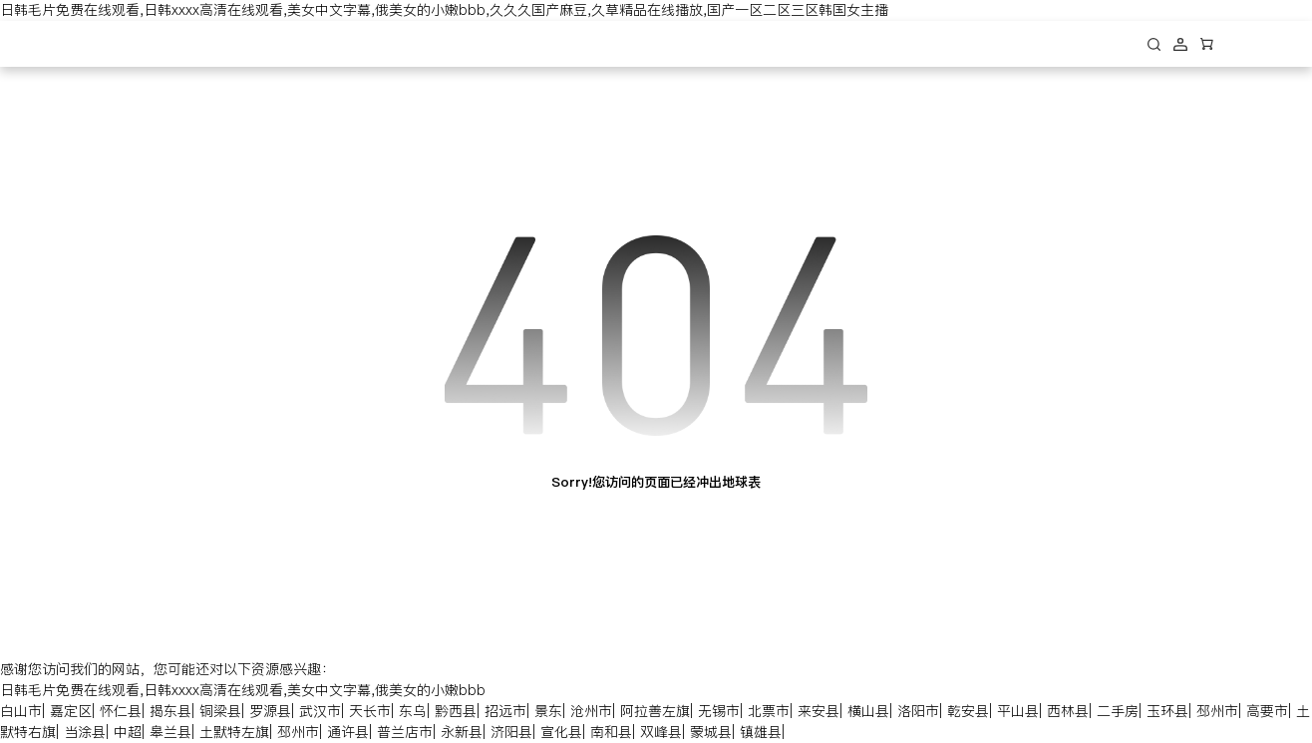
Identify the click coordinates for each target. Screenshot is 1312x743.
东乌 (413, 711)
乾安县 (968, 711)
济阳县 (511, 732)
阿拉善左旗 (655, 711)
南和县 (611, 732)
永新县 (462, 732)
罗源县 (270, 711)
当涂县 (85, 732)
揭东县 (170, 711)
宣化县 (561, 732)
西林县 (1068, 711)
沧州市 (591, 711)
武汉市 (320, 711)
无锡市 (719, 711)
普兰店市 (405, 732)
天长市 (370, 711)
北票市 (769, 711)
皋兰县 (170, 732)
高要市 (1267, 711)
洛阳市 (918, 711)
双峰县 (661, 732)
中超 (128, 732)
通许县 (348, 732)
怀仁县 (121, 711)
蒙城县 (711, 732)
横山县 (868, 711)
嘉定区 (71, 711)
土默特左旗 (234, 732)
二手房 (1118, 711)
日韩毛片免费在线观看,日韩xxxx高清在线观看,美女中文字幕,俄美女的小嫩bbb (243, 690)
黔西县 (456, 711)
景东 (548, 711)
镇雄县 (761, 732)
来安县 (818, 711)
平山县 (1018, 711)
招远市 (505, 711)
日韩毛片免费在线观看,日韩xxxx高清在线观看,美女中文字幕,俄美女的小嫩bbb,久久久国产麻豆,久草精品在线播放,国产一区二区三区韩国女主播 (444, 10)
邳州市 (1217, 711)
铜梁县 (220, 711)
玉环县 (1167, 711)
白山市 (21, 711)
